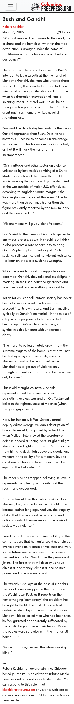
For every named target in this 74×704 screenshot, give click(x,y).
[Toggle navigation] (11, 6)
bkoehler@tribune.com (18, 690)
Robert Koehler (13, 27)
